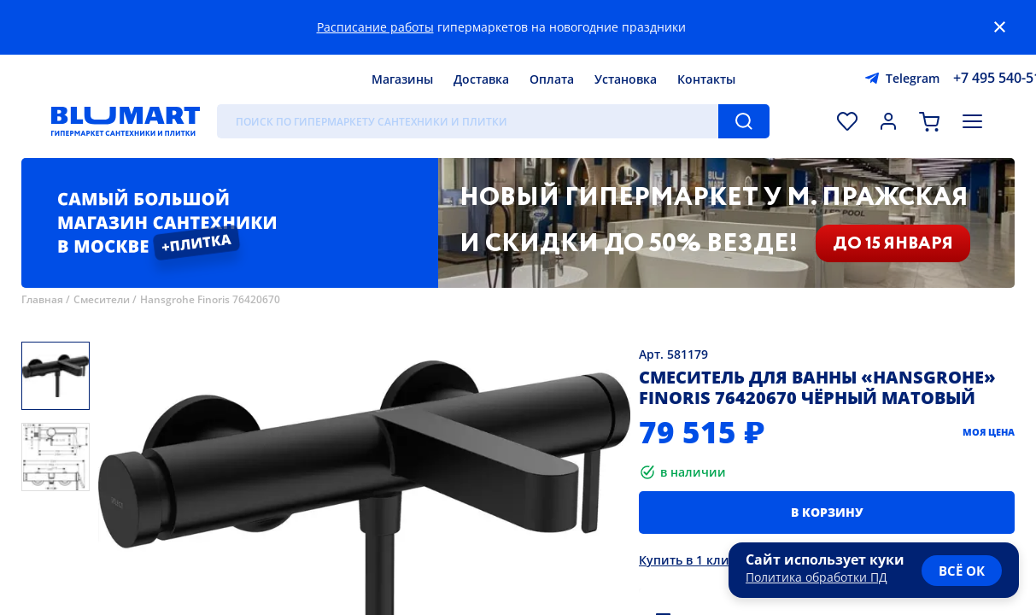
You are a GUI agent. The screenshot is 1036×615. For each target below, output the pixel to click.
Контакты (706, 79)
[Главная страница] (125, 121)
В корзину (827, 512)
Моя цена (989, 431)
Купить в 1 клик (687, 560)
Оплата (552, 79)
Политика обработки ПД (816, 577)
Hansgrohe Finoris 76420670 (210, 299)
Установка (625, 79)
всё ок (962, 570)
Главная (42, 299)
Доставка (481, 79)
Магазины (402, 79)
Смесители (101, 299)
